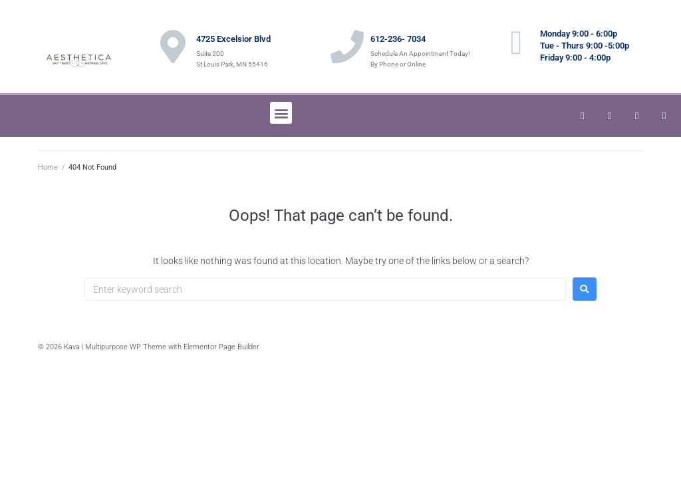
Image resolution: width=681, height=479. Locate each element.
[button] (281, 113)
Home (48, 167)
